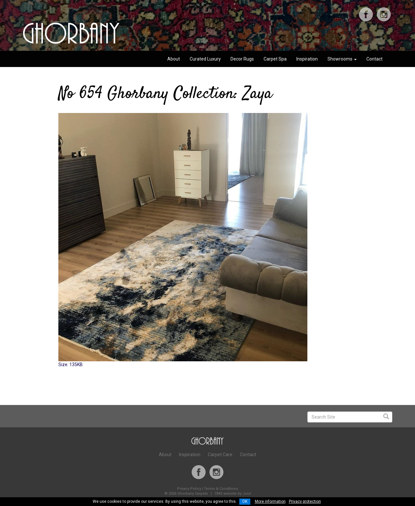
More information (270, 501)
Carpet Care (220, 454)
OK (244, 501)
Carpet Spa (275, 59)
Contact (374, 59)
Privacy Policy (189, 489)
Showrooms (342, 59)
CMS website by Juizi (233, 493)
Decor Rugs (242, 59)
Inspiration (307, 59)
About (173, 59)
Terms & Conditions (221, 489)
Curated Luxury (205, 59)
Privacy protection (305, 501)
